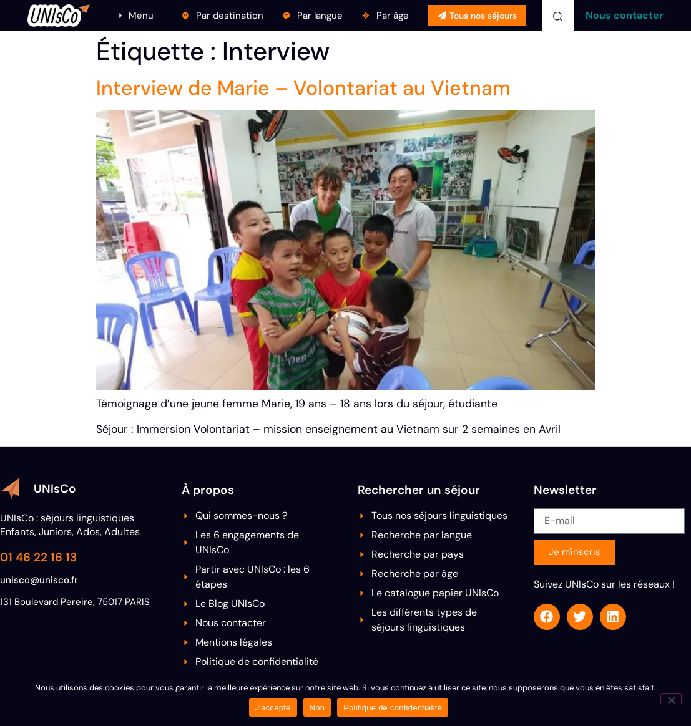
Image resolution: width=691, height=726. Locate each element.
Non (317, 707)
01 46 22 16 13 (38, 557)
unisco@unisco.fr (39, 580)
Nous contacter (625, 15)
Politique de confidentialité (392, 707)
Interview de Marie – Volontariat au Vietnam (303, 88)
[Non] (671, 698)
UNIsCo (55, 488)
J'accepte (273, 707)
